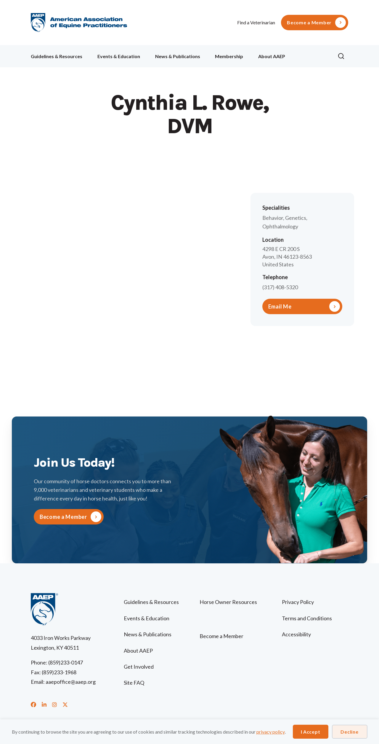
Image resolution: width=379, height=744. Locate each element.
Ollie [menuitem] (311, 55)
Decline (349, 732)
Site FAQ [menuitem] (134, 682)
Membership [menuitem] (229, 56)
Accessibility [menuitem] (296, 634)
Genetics (295, 217)
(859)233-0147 (65, 662)
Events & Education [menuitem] (118, 56)
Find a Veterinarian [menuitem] (256, 22)
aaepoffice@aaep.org (71, 681)
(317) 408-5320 (280, 287)
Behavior (272, 217)
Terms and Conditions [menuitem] (307, 618)
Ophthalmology (280, 226)
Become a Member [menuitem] (309, 22)
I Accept (310, 732)
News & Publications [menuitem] (177, 56)
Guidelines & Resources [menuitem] (56, 56)
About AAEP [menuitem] (271, 56)
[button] (343, 56)
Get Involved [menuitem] (139, 666)
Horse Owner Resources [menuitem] (228, 602)
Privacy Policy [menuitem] (298, 602)
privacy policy (270, 732)
